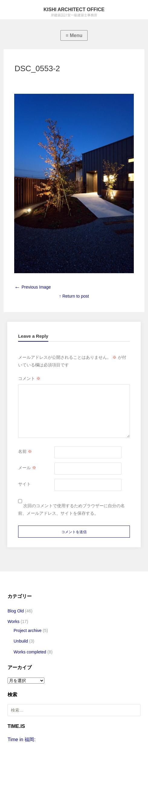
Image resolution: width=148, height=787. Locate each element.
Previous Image (32, 287)
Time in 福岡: (22, 739)
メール (27, 467)
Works (13, 621)
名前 (25, 451)
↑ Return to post (74, 296)
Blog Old (16, 610)
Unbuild (21, 641)
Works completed (30, 652)
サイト (24, 484)
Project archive (28, 630)
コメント (29, 378)
